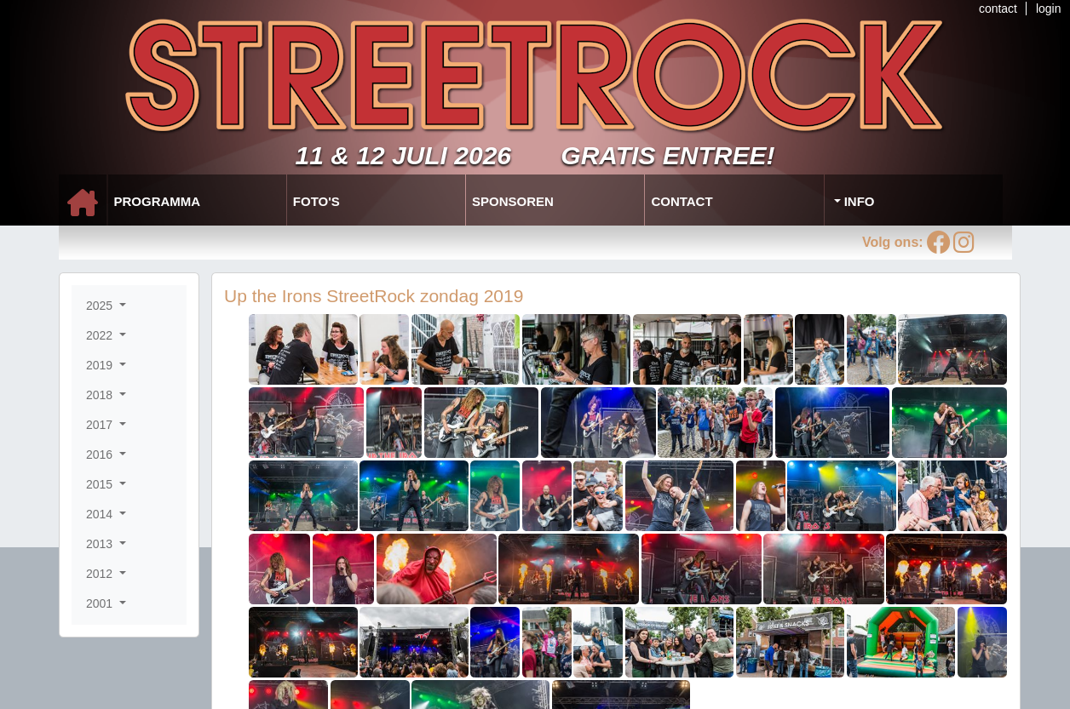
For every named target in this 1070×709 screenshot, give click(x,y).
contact (998, 8)
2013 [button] (101, 544)
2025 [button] (101, 305)
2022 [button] (101, 335)
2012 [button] (101, 573)
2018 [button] (101, 395)
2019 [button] (101, 365)
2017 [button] (101, 425)
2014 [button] (101, 514)
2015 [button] (101, 484)
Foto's (316, 201)
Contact (681, 201)
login (1048, 8)
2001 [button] (101, 603)
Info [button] (858, 201)
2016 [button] (101, 454)
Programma (157, 201)
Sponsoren (513, 201)
